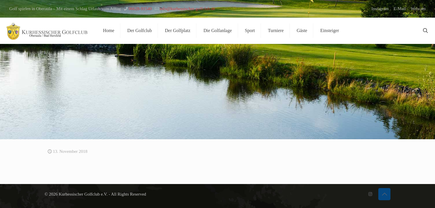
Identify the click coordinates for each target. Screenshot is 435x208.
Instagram (380, 8)
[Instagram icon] (370, 194)
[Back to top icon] (384, 194)
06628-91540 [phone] (140, 8)
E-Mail (400, 8)
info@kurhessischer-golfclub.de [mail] (187, 8)
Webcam (418, 8)
